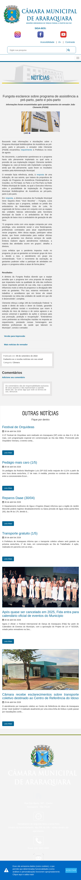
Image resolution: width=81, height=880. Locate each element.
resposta (40, 175)
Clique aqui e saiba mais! (23, 874)
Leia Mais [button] (8, 453)
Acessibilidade (47, 42)
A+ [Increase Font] (59, 42)
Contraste (70, 42)
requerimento (26, 150)
